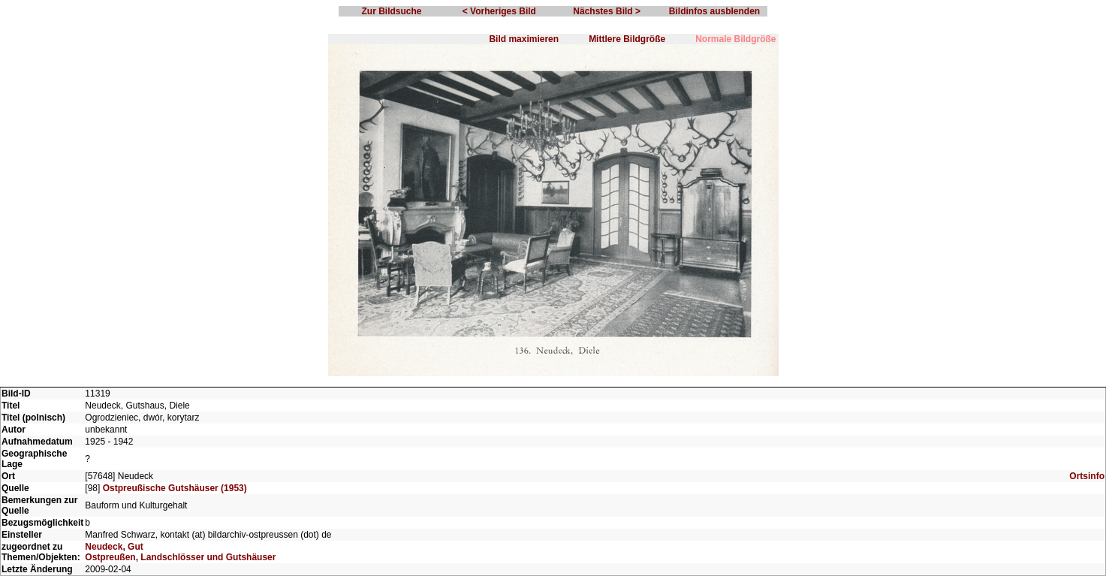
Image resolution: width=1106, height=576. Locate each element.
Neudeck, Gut (114, 546)
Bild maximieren (524, 39)
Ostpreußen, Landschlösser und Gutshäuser (180, 557)
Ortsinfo (1086, 476)
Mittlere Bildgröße (627, 39)
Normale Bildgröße (735, 39)
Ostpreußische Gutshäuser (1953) (175, 488)
